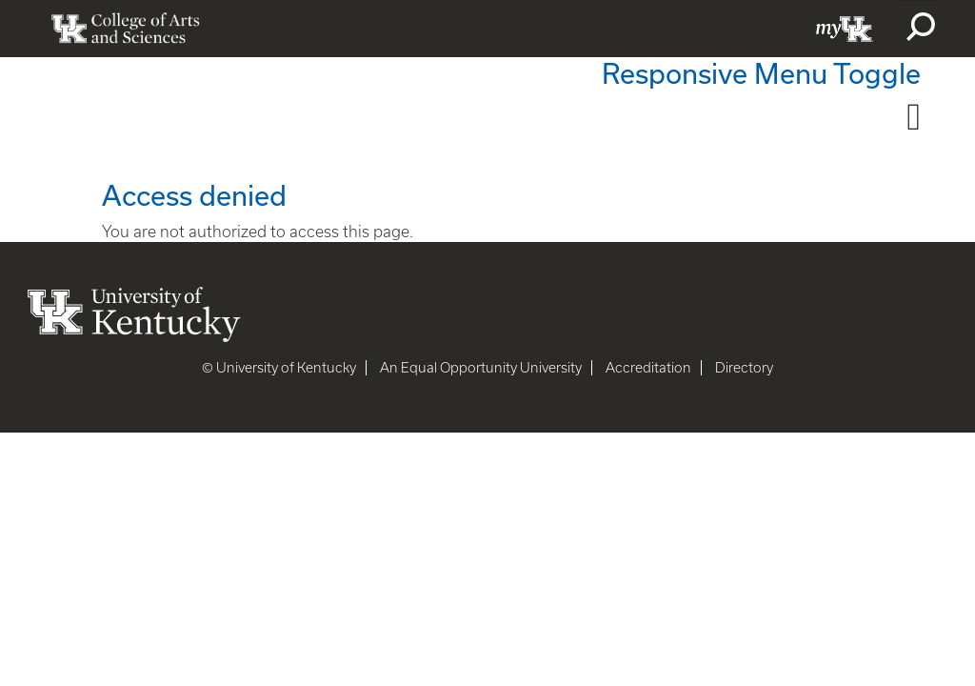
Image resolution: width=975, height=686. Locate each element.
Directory (744, 367)
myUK (844, 28)
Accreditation (648, 367)
